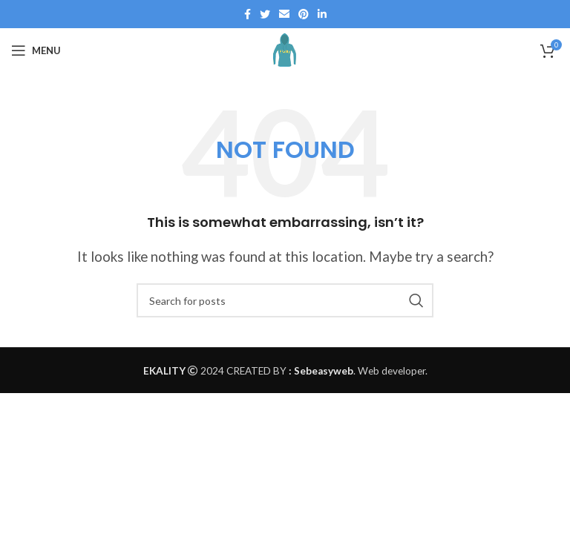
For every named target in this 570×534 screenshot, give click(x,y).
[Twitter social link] (265, 14)
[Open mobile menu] (36, 50)
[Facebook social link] (247, 14)
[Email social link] (284, 14)
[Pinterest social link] (303, 14)
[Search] (285, 300)
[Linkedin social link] (322, 14)
